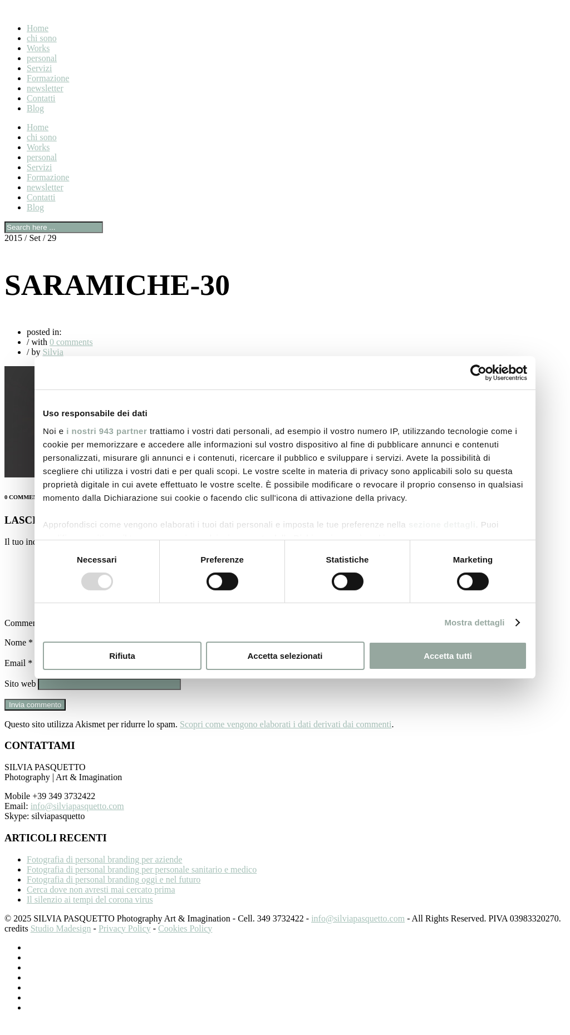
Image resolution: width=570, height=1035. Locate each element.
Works (38, 48)
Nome (18, 656)
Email (18, 676)
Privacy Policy (125, 942)
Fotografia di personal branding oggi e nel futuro (113, 893)
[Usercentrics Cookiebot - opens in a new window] (478, 372)
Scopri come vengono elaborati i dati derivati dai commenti (285, 737)
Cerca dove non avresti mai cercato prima (101, 903)
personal (42, 58)
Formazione (48, 78)
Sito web (20, 697)
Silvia (52, 352)
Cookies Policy (185, 942)
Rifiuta (122, 656)
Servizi (39, 68)
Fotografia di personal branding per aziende (104, 873)
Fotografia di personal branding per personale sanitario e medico (142, 883)
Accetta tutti (448, 656)
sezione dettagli (442, 524)
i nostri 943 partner (106, 430)
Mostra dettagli (474, 622)
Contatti (41, 98)
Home (37, 28)
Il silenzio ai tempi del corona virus (90, 913)
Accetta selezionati (284, 656)
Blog (35, 108)
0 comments (71, 342)
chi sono (42, 38)
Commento (27, 636)
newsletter (45, 88)
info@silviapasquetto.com (77, 819)
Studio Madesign (61, 942)
